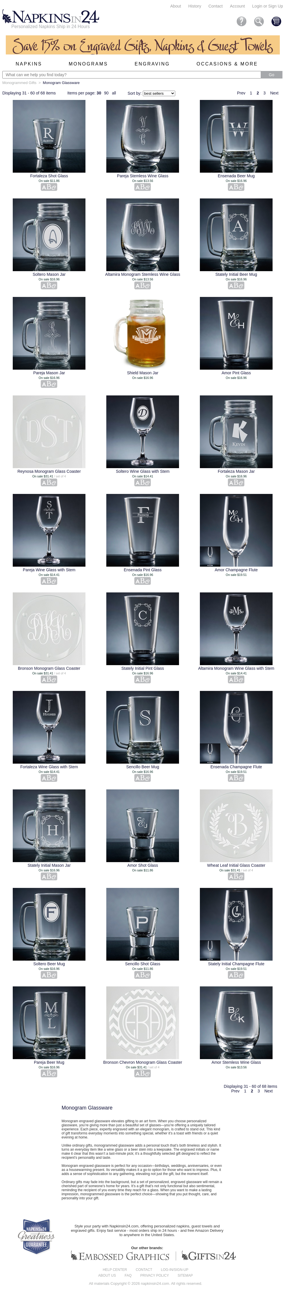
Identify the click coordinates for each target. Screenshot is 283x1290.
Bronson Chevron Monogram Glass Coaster (142, 1062)
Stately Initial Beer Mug (236, 274)
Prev (241, 93)
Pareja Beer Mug (49, 1062)
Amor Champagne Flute (236, 570)
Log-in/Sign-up (175, 1270)
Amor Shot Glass (142, 865)
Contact (216, 6)
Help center (115, 1270)
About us (107, 1275)
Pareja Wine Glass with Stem (49, 570)
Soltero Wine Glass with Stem (142, 471)
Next (274, 93)
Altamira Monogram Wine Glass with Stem (236, 668)
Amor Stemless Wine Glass (236, 1062)
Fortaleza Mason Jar (236, 471)
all (114, 93)
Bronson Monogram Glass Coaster (49, 668)
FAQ (128, 1275)
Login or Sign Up (267, 6)
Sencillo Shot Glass (142, 963)
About (175, 6)
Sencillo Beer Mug (142, 766)
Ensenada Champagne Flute (236, 766)
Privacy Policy (154, 1275)
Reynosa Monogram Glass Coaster (49, 471)
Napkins (29, 63)
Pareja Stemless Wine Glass (142, 176)
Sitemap (185, 1275)
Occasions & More (227, 63)
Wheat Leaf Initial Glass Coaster (236, 865)
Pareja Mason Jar (49, 373)
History (194, 6)
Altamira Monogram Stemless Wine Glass (142, 274)
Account (237, 6)
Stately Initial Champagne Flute (236, 963)
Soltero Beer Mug (49, 963)
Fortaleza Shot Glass (49, 176)
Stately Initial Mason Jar (49, 865)
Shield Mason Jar (142, 373)
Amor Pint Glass (236, 373)
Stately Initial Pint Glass (142, 668)
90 (106, 93)
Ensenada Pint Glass (143, 570)
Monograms (88, 63)
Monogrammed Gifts (19, 83)
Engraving (152, 63)
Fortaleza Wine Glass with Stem (49, 766)
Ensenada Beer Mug (236, 176)
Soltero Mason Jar (49, 274)
